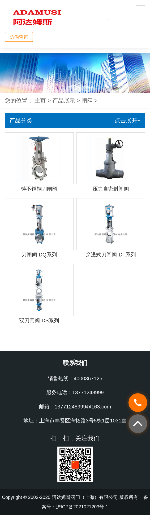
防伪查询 (18, 37)
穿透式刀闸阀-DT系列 (111, 255)
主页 (40, 100)
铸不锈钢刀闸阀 (39, 189)
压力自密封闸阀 (111, 189)
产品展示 (63, 100)
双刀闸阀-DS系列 (39, 320)
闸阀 (87, 100)
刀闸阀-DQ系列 (39, 255)
